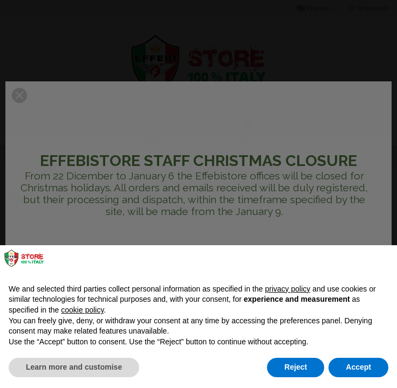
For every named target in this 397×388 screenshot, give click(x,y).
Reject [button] (295, 367)
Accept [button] (358, 367)
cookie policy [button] (82, 310)
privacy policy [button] (287, 289)
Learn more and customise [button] (74, 367)
